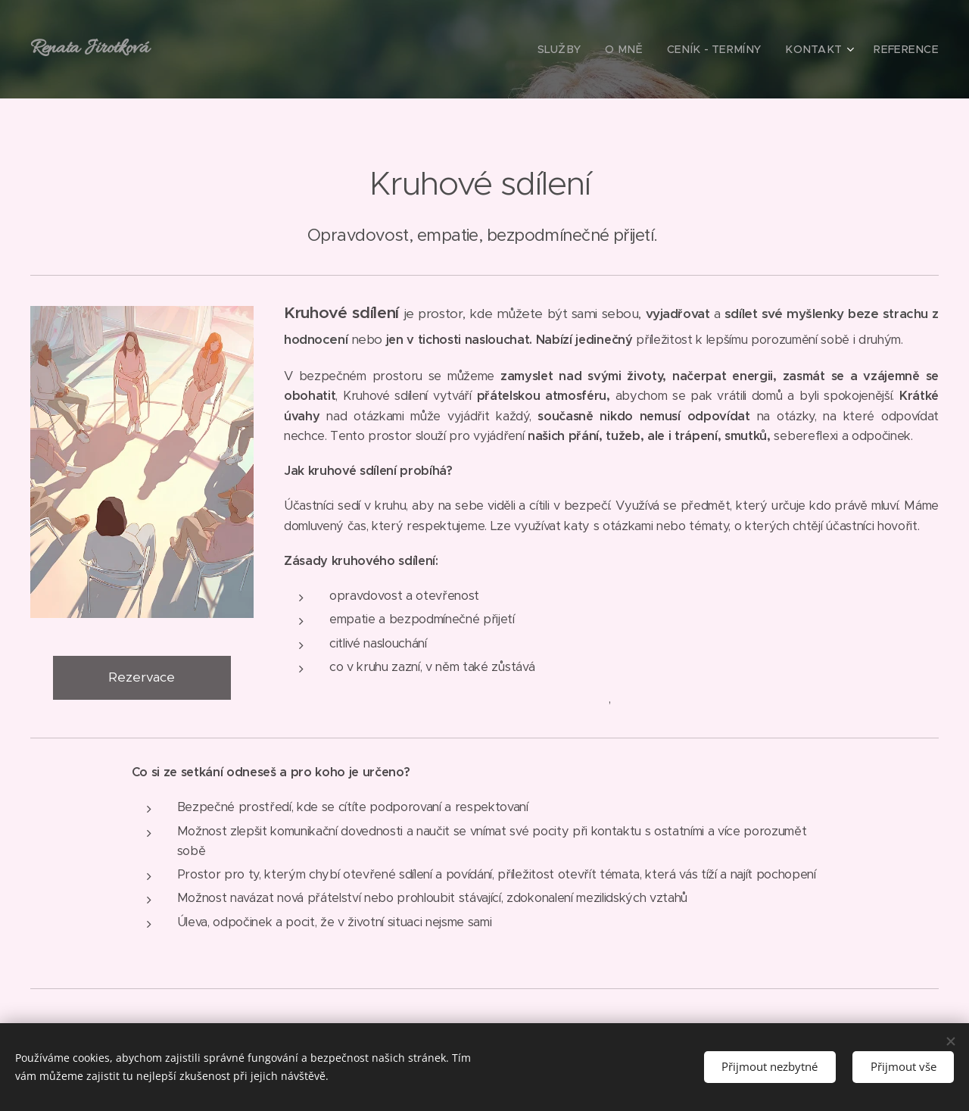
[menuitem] (590, 49)
